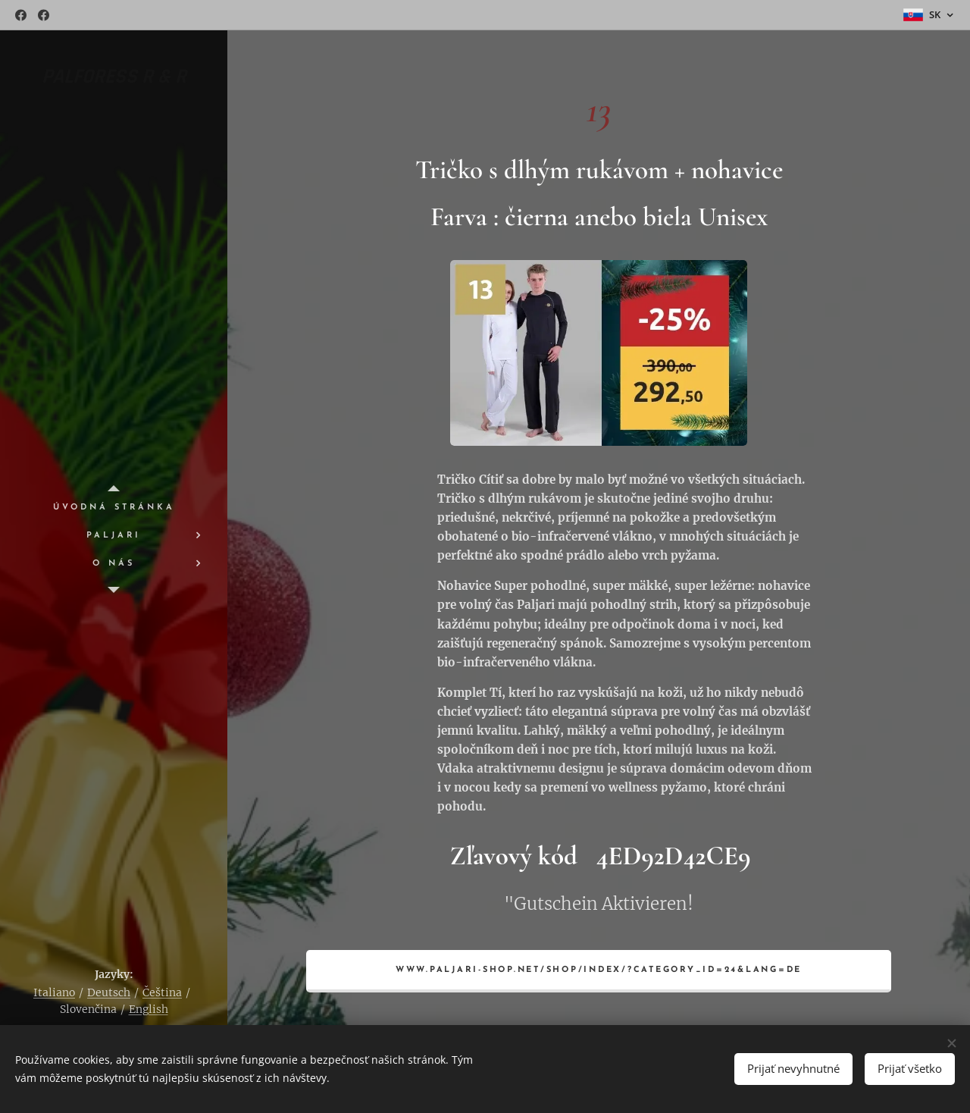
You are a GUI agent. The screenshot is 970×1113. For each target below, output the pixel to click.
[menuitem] (114, 507)
